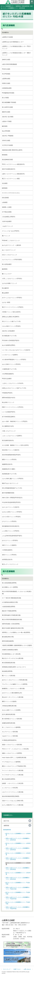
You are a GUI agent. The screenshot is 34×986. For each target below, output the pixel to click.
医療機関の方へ (10, 6)
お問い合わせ (27, 969)
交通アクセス (17, 969)
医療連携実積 (25, 6)
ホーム (3, 6)
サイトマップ (6, 969)
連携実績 (18, 6)
